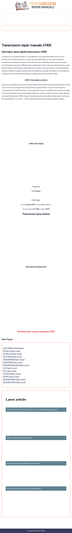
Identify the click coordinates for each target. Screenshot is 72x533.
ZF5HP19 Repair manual (11, 376)
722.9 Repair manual (10, 368)
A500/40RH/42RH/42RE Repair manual (16, 365)
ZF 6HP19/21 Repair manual (12, 354)
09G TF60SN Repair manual (12, 357)
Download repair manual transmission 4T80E (36, 331)
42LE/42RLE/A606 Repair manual (14, 382)
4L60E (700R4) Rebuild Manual (13, 348)
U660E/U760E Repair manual (12, 362)
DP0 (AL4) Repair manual (11, 351)
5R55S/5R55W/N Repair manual (14, 359)
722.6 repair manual (9, 371)
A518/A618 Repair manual (12, 374)
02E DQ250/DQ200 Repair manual (14, 379)
